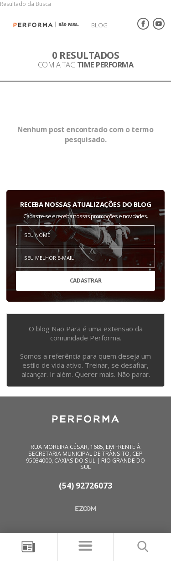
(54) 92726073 (85, 486)
